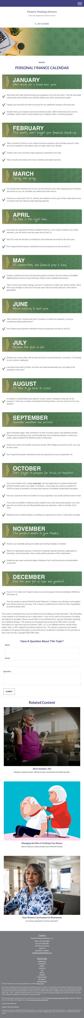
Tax (42, 970)
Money (42, 973)
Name (7, 645)
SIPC (50, 1011)
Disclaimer (4, 1006)
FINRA (46, 1011)
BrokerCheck (40, 983)
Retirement (42, 961)
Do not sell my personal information (38, 1000)
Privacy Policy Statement (13, 1006)
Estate (42, 966)
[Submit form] (9, 692)
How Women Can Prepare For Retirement (42, 917)
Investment (42, 964)
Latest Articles (42, 977)
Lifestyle (42, 975)
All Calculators (42, 982)
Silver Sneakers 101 (42, 769)
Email (7, 658)
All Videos (41, 979)
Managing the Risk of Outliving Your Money (42, 843)
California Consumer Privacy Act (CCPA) (58, 998)
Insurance (42, 968)
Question (7, 671)
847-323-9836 (42, 24)
